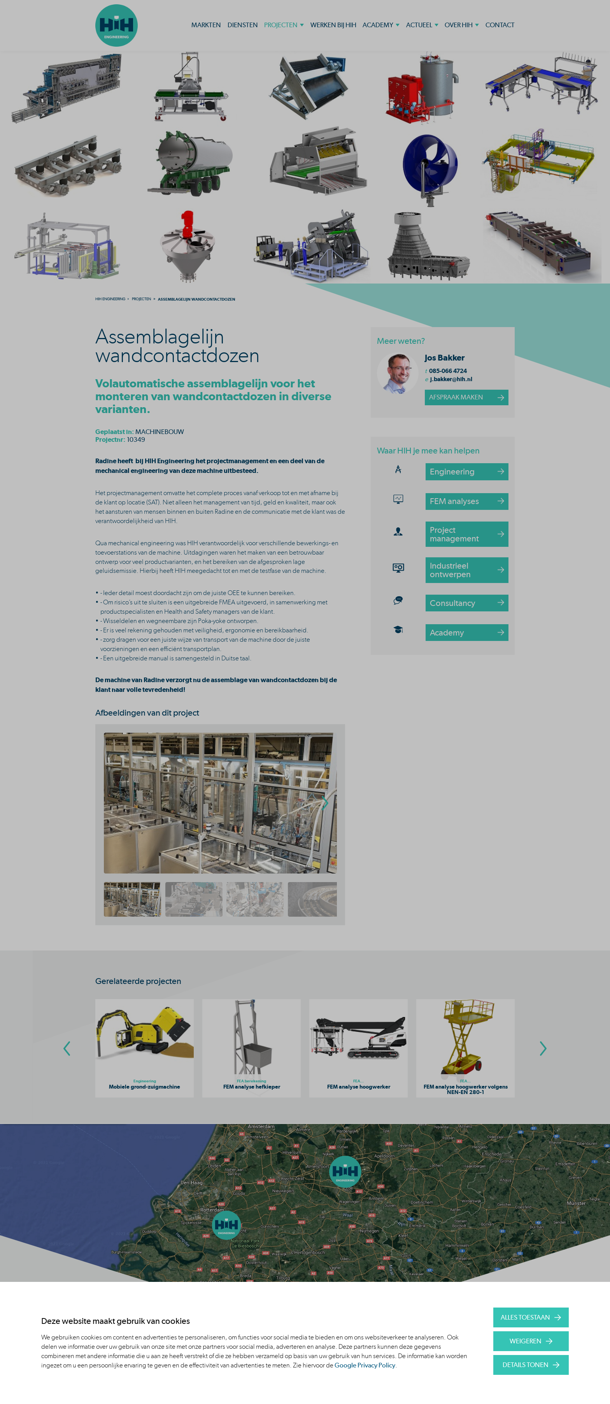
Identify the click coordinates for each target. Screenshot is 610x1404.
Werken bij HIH (333, 25)
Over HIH (459, 25)
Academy (378, 25)
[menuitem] (110, 298)
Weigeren (526, 1341)
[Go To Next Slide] (543, 1048)
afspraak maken (456, 397)
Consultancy (452, 603)
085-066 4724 (448, 371)
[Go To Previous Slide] (66, 1048)
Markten (206, 25)
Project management (454, 534)
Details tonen (526, 1365)
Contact (500, 25)
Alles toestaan (525, 1317)
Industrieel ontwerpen (450, 569)
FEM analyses (454, 501)
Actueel (419, 25)
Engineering (452, 471)
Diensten (243, 25)
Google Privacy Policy (365, 1365)
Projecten (281, 25)
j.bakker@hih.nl (451, 379)
